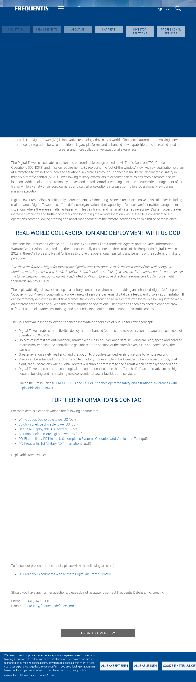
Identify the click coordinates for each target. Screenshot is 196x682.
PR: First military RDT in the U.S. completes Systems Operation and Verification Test (79, 439)
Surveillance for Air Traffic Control (96, 75)
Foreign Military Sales (116, 84)
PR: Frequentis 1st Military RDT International (51, 443)
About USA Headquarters (62, 66)
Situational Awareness (151, 66)
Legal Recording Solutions (153, 75)
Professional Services (74, 84)
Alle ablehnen (145, 665)
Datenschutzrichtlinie (15, 675)
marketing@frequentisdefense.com (48, 606)
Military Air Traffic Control (38, 75)
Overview (28, 66)
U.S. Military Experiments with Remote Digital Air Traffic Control (65, 574)
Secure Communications (107, 66)
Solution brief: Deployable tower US (44, 424)
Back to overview (98, 633)
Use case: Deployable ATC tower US (45, 429)
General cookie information (43, 675)
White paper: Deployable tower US (43, 419)
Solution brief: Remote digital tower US (47, 434)
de (160, 10)
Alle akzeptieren (114, 665)
